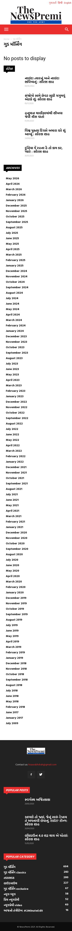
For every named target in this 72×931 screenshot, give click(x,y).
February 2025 (15, 260)
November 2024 (16, 276)
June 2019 (12, 630)
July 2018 (12, 690)
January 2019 (14, 657)
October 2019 (15, 608)
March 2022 (14, 450)
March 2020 (14, 581)
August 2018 (14, 685)
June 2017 (12, 712)
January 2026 (15, 200)
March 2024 (14, 320)
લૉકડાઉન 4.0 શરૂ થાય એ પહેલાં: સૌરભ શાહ (46, 837)
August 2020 (14, 554)
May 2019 (12, 636)
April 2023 (12, 380)
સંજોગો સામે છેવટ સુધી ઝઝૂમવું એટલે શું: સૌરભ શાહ (45, 97)
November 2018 (16, 668)
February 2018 (15, 707)
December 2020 (16, 532)
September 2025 (17, 222)
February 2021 (15, 521)
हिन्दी (60, 3)
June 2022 (12, 434)
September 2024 (17, 287)
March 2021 (13, 516)
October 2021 (15, 478)
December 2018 (16, 663)
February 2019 (15, 652)
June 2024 (12, 303)
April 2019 (12, 641)
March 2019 (13, 647)
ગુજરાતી (52, 3)
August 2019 (14, 619)
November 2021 (16, 472)
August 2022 (14, 423)
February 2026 (15, 194)
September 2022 (17, 418)
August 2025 (14, 227)
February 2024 (16, 325)
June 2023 (12, 369)
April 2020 (13, 576)
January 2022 (15, 461)
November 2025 (16, 211)
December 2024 (16, 271)
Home (6, 39)
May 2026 (12, 178)
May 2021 (12, 505)
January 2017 (14, 717)
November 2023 (16, 341)
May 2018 (12, 701)
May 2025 (12, 243)
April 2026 (13, 183)
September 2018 (17, 679)
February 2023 (15, 390)
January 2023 (14, 396)
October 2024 (15, 282)
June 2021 (12, 499)
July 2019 (12, 625)
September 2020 (17, 549)
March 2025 (14, 254)
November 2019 (16, 603)
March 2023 (14, 385)
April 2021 (12, 510)
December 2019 (16, 598)
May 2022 (12, 440)
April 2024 (13, 314)
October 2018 (15, 674)
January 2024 (15, 331)
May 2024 (12, 309)
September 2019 (17, 614)
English (67, 3)
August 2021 (14, 489)
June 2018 (12, 696)
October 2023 (15, 347)
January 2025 (14, 265)
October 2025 (15, 216)
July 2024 (12, 298)
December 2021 (16, 467)
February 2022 (15, 456)
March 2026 (14, 189)
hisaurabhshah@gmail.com (42, 764)
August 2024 (14, 292)
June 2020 (12, 565)
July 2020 (12, 559)
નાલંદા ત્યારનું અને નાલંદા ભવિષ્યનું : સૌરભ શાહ (42, 80)
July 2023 (12, 363)
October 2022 (15, 412)
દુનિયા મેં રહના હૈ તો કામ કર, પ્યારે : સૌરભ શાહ (44, 149)
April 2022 (13, 445)
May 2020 (12, 570)
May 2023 (12, 374)
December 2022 (16, 401)
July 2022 (12, 429)
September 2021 (17, 483)
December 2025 (16, 205)
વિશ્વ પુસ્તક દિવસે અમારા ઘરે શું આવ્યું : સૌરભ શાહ (45, 132)
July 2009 (12, 723)
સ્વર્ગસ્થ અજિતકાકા (37, 799)
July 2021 (12, 494)
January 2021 (14, 527)
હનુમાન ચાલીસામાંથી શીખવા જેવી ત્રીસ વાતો (44, 115)
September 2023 (17, 352)
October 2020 (15, 543)
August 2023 (14, 358)
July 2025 (12, 232)
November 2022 (16, 407)
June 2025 (12, 238)
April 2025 (12, 249)
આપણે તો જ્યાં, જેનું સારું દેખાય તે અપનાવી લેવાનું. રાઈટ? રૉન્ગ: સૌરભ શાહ (46, 821)
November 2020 (16, 538)
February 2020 (15, 587)
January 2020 (15, 592)
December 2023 (16, 336)
